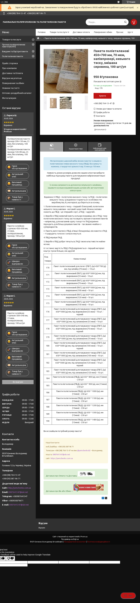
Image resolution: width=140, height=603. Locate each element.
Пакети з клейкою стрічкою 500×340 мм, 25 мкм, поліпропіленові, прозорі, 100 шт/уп (17, 318)
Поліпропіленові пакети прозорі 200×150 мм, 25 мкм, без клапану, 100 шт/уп (18, 143)
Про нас (119, 32)
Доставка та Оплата (12, 73)
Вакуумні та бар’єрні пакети (15, 51)
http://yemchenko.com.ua (19, 488)
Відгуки (42, 528)
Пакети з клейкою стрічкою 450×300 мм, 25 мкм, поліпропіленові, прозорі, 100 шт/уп (17, 231)
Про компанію (9, 68)
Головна (41, 32)
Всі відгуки (18, 382)
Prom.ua (84, 537)
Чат (128, 595)
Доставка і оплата (81, 32)
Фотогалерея (9, 98)
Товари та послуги (58, 32)
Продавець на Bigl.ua (70, 539)
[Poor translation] (10, 558)
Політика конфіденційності (98, 542)
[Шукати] (125, 22)
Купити (102, 96)
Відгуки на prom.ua (12, 78)
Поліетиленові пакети (12, 56)
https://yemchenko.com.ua (62, 458)
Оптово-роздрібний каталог (17, 93)
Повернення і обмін (103, 32)
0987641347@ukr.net (61, 454)
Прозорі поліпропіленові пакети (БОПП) (13, 45)
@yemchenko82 (83, 450)
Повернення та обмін (13, 83)
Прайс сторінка (10, 63)
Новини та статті (10, 88)
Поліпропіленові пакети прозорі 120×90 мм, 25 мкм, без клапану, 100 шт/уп (18, 153)
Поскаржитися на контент (75, 542)
